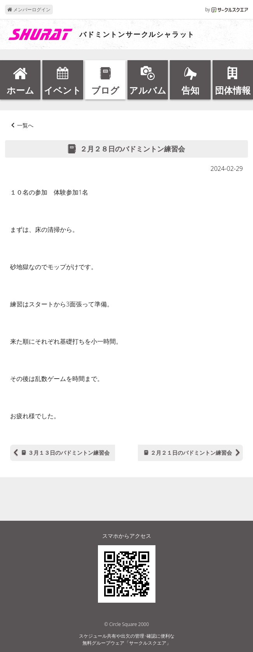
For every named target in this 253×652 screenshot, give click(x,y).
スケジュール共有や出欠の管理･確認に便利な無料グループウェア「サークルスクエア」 (126, 639)
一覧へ (25, 125)
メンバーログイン (29, 9)
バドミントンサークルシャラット (137, 34)
